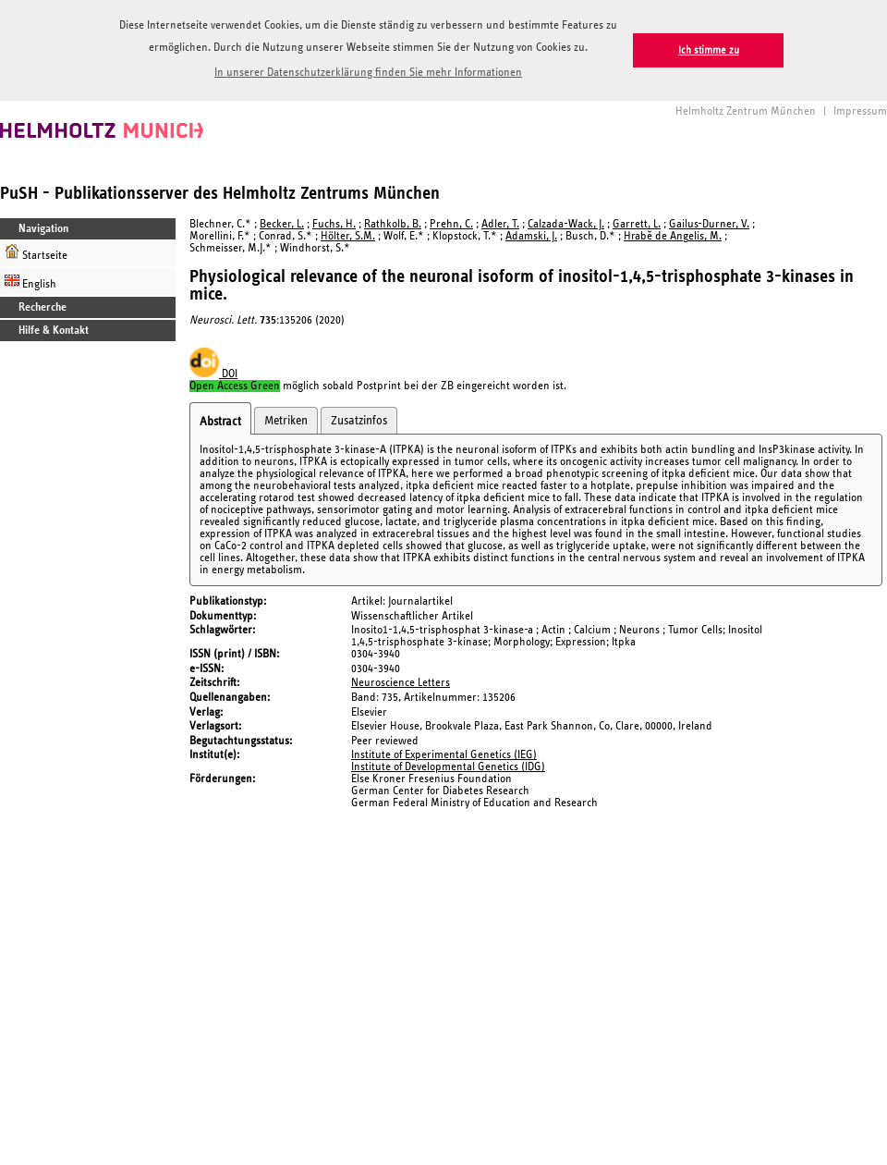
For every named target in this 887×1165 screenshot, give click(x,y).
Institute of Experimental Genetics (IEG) (444, 755)
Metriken (286, 420)
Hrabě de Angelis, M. (673, 236)
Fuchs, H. (334, 224)
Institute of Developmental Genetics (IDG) (448, 767)
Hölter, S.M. (348, 236)
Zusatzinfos (359, 420)
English (30, 281)
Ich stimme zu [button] (708, 50)
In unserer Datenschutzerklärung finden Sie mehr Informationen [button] (368, 73)
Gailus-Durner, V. (709, 224)
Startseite (36, 253)
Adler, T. (500, 224)
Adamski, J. (531, 236)
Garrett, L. (637, 224)
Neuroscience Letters (400, 683)
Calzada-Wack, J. (566, 224)
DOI (213, 374)
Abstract (220, 421)
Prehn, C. (451, 224)
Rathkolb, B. (392, 224)
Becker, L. (282, 224)
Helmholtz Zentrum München (745, 111)
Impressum (860, 111)
